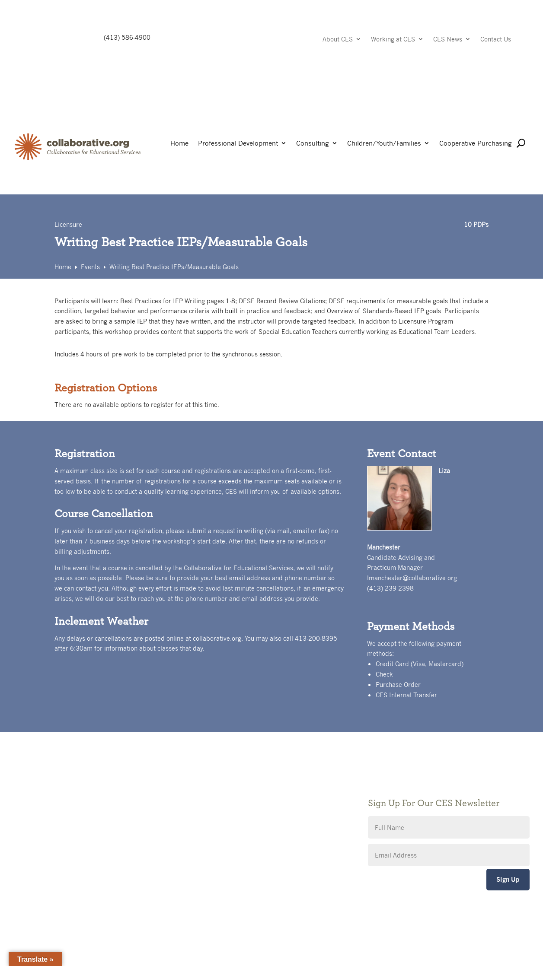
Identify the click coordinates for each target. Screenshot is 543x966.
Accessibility (208, 811)
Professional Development (238, 143)
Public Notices (211, 772)
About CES (338, 39)
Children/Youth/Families (384, 143)
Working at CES (393, 39)
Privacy (201, 798)
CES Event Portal (215, 824)
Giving (199, 785)
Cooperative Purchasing (475, 143)
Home (179, 143)
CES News (447, 39)
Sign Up (508, 879)
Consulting (312, 143)
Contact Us (495, 39)
